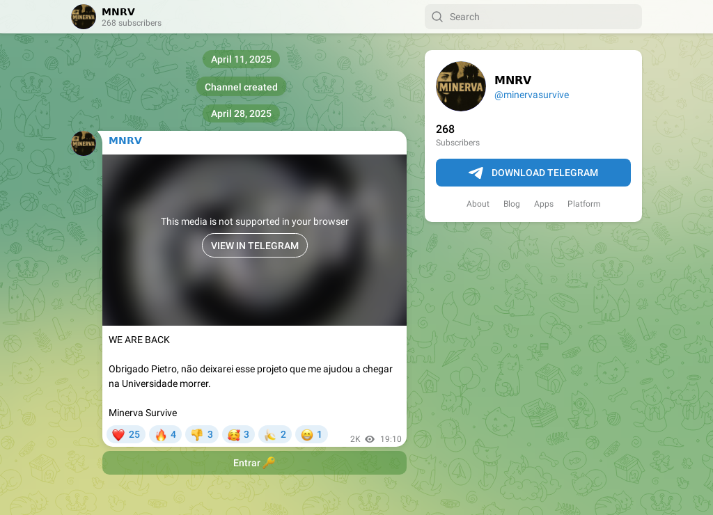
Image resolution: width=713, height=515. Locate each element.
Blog (511, 204)
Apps (544, 204)
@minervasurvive (531, 94)
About (478, 204)
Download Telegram (533, 173)
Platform (584, 204)
